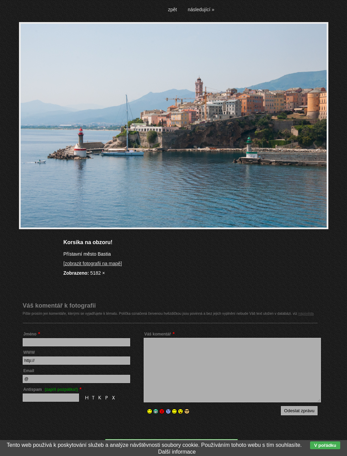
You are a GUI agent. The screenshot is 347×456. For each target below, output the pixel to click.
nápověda (306, 313)
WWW (29, 352)
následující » (201, 9)
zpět (172, 9)
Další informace (177, 452)
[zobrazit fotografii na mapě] (92, 263)
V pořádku (325, 445)
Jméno (30, 334)
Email (28, 370)
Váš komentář (157, 334)
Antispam (50, 389)
